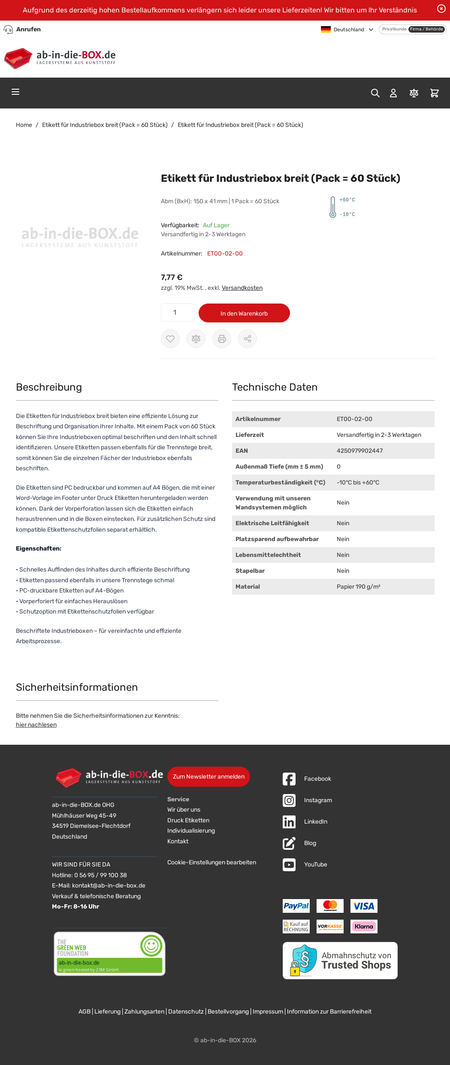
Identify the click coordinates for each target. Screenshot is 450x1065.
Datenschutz (186, 1011)
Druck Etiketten (188, 820)
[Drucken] (221, 338)
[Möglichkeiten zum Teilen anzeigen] (247, 338)
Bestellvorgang (228, 1011)
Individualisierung (191, 830)
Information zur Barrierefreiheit (329, 1011)
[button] (80, 239)
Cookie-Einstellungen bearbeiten (211, 862)
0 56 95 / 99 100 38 (100, 875)
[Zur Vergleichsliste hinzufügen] (196, 338)
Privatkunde (394, 29)
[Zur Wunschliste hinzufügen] (170, 338)
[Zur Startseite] (61, 57)
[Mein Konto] (393, 93)
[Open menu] (15, 92)
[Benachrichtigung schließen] (441, 8)
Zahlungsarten (144, 1011)
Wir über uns (183, 809)
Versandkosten (242, 288)
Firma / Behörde (426, 29)
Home (24, 125)
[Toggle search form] (375, 93)
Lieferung (107, 1011)
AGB (85, 1011)
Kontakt (177, 841)
